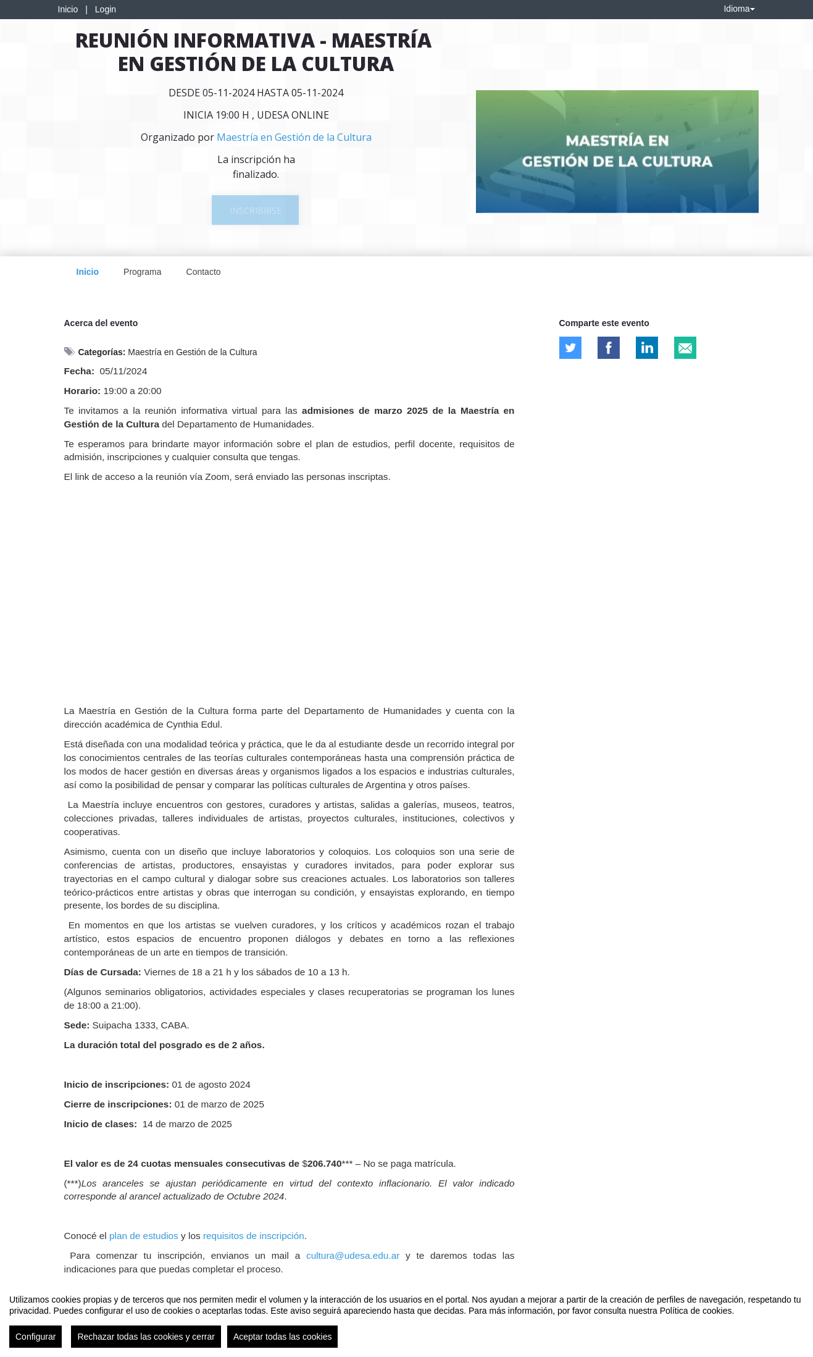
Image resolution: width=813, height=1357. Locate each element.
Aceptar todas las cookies (282, 1337)
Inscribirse (255, 210)
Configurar (35, 1337)
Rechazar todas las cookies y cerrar (146, 1337)
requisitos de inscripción (253, 1235)
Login (105, 9)
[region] (406, 1316)
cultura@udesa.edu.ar (352, 1255)
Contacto (203, 272)
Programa (142, 272)
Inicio (68, 9)
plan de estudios (143, 1235)
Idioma (738, 9)
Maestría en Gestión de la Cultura (192, 352)
